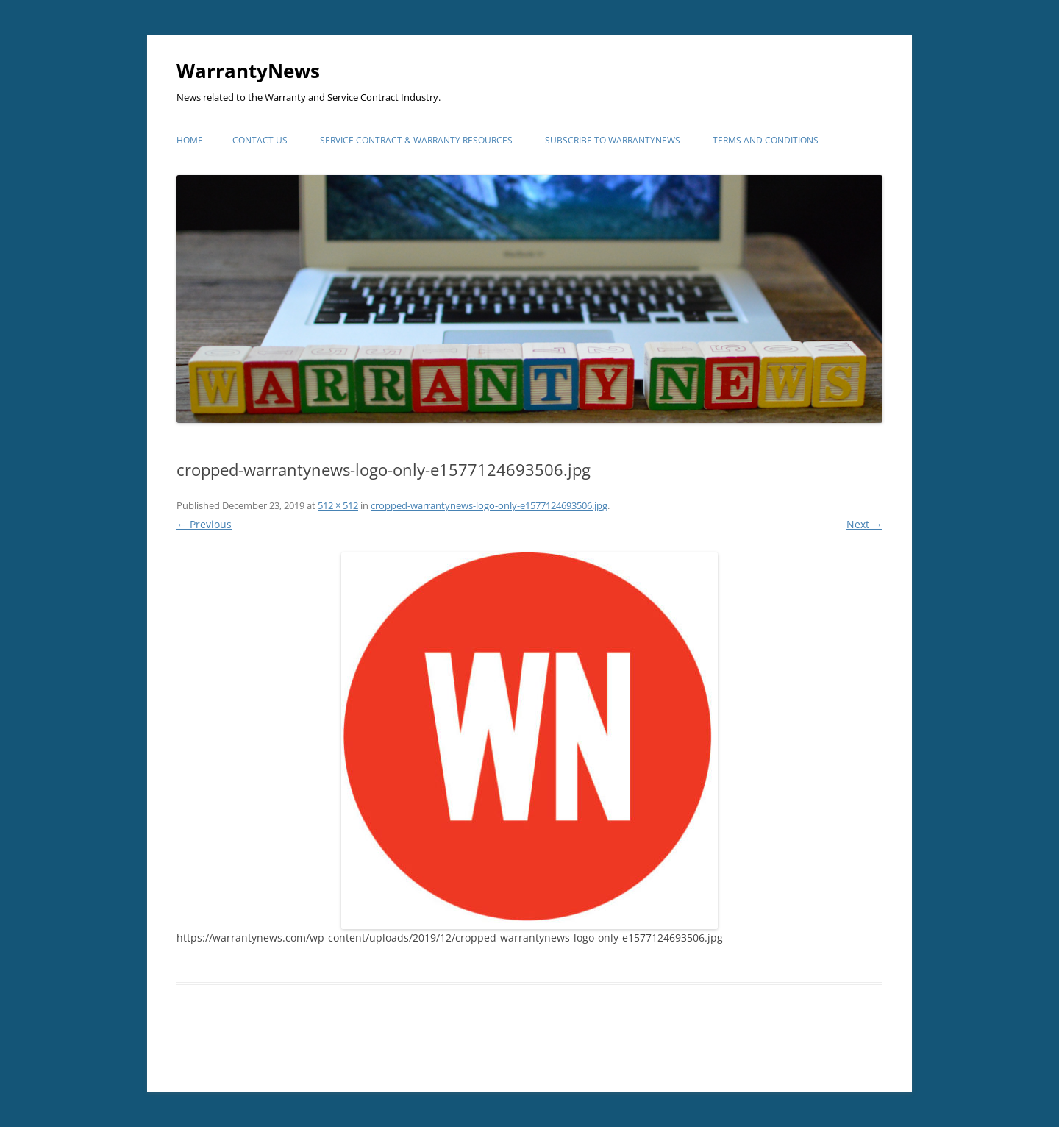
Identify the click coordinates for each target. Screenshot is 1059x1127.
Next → (864, 524)
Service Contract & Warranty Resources (416, 140)
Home (189, 140)
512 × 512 (338, 505)
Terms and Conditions (766, 140)
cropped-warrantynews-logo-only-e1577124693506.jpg (489, 505)
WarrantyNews (248, 70)
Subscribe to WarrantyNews (612, 140)
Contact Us (260, 140)
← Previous (204, 524)
